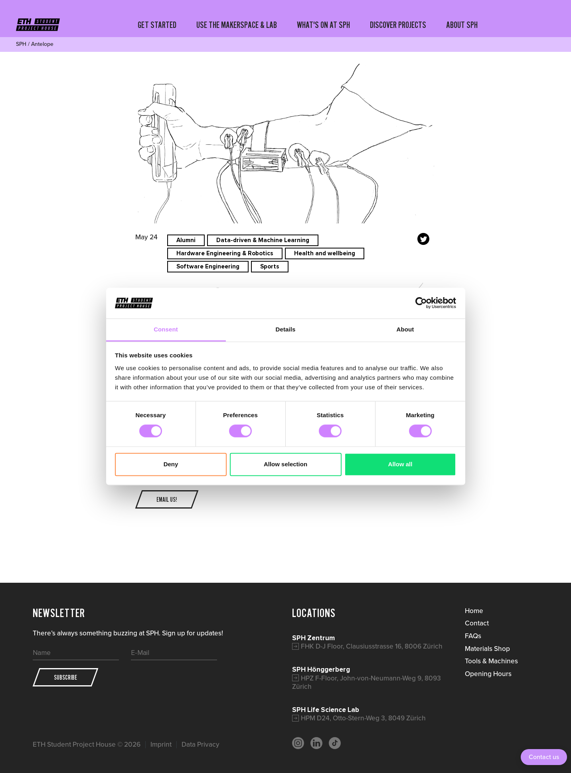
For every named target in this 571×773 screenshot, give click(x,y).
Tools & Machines (491, 661)
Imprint (161, 744)
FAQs (473, 636)
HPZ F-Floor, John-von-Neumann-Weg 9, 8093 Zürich (366, 682)
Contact (477, 623)
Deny (171, 464)
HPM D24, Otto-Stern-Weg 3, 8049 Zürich (363, 718)
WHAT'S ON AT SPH (323, 25)
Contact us (544, 756)
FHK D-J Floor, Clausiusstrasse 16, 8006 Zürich (372, 646)
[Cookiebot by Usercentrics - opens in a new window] (421, 303)
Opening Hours (488, 673)
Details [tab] (286, 329)
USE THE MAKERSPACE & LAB (236, 25)
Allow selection (285, 464)
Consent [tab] (166, 329)
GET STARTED (157, 25)
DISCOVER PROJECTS (398, 25)
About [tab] (405, 329)
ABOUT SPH (462, 25)
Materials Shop (487, 648)
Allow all (400, 464)
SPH (21, 44)
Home (474, 610)
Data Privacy (200, 744)
